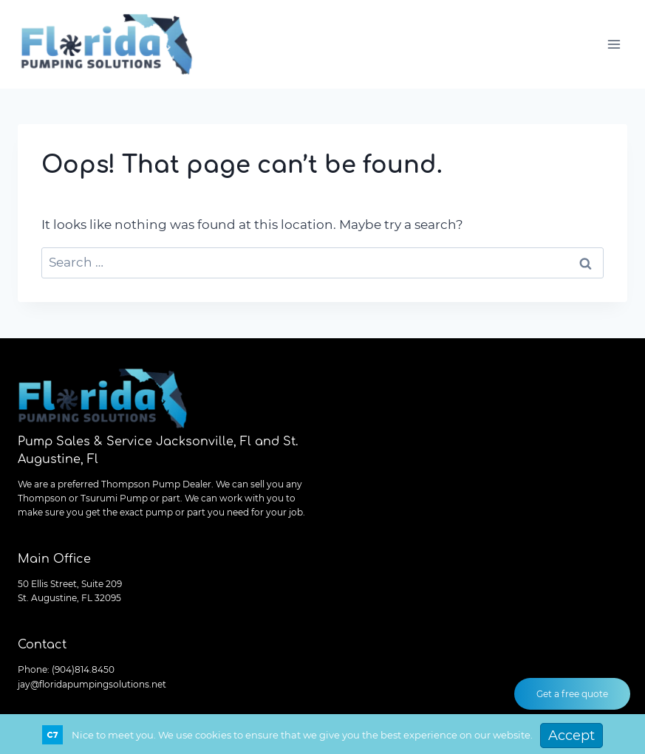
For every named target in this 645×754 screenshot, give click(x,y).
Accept (571, 735)
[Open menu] (613, 43)
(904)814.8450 (83, 669)
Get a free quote (572, 693)
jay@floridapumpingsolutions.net (92, 684)
